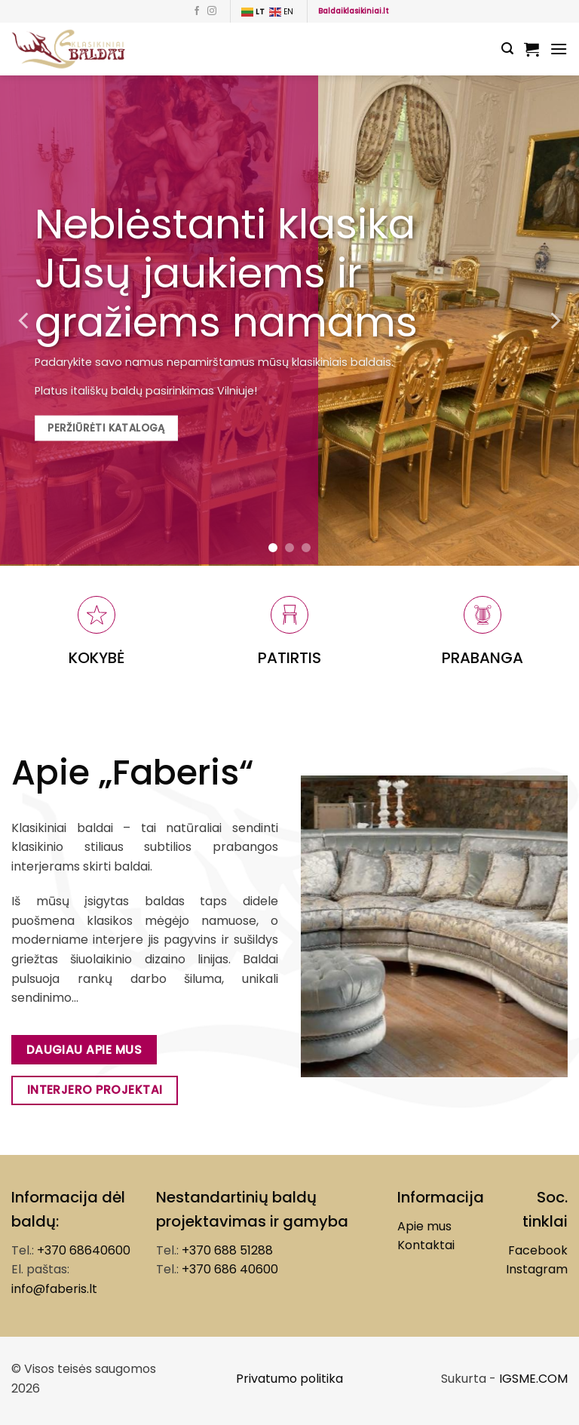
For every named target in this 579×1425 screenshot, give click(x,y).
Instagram (537, 1269)
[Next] (554, 321)
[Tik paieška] (507, 48)
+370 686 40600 (230, 1269)
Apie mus (424, 1226)
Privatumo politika (289, 1378)
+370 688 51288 (227, 1250)
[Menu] (559, 48)
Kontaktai (426, 1245)
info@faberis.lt (54, 1289)
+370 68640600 (83, 1250)
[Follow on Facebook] (196, 11)
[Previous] (24, 321)
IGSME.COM (533, 1378)
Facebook (538, 1250)
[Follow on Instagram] (211, 11)
